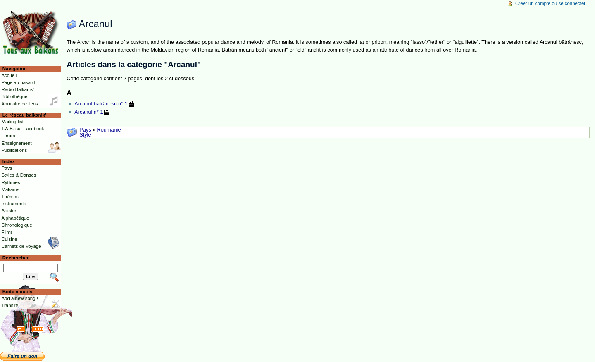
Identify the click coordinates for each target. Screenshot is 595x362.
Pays (85, 130)
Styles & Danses (18, 175)
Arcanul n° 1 (88, 112)
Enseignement (16, 143)
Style (85, 135)
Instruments (13, 203)
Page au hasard (18, 82)
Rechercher (15, 257)
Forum (8, 135)
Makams (10, 189)
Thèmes (9, 196)
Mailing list (12, 121)
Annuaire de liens (19, 103)
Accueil (9, 75)
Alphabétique (15, 218)
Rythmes (10, 182)
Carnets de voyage (21, 246)
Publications (14, 150)
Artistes (9, 210)
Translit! (9, 305)
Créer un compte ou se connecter (550, 3)
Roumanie (109, 130)
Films (6, 232)
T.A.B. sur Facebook (22, 128)
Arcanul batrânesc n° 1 (101, 104)
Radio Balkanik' (17, 89)
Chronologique (16, 225)
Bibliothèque (14, 96)
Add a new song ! (19, 298)
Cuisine (9, 239)
